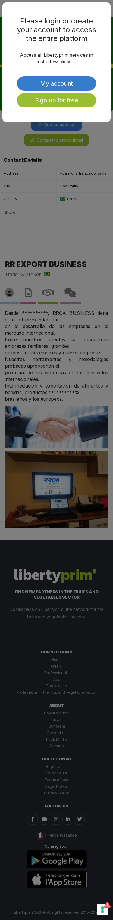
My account (56, 83)
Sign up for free (56, 100)
